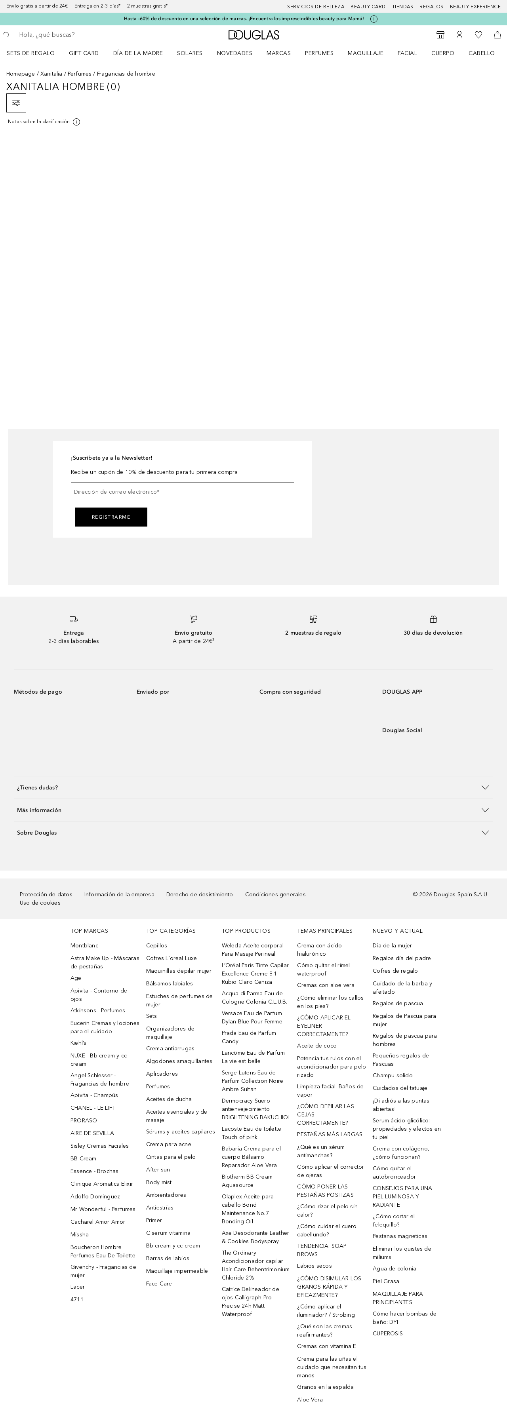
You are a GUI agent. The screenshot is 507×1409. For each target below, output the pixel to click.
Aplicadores (162, 1074)
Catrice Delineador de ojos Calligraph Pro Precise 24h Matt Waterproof (250, 1302)
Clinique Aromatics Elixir (102, 1184)
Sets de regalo (31, 53)
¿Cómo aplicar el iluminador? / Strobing (326, 1310)
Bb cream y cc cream (173, 1245)
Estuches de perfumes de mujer (179, 1000)
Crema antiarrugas (170, 1048)
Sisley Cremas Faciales (100, 1146)
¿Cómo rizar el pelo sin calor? (327, 1210)
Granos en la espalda (325, 1387)
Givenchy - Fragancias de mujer (103, 1271)
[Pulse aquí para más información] (373, 19)
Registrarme (111, 517)
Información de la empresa (119, 894)
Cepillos (157, 945)
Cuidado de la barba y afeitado (402, 987)
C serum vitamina (168, 1233)
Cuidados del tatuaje (400, 1088)
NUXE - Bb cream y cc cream (99, 1059)
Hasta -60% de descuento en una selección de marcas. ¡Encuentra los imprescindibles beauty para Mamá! (244, 18)
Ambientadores (166, 1195)
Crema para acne (168, 1144)
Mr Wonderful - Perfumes (103, 1209)
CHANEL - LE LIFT (93, 1108)
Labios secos (314, 1266)
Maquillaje (365, 53)
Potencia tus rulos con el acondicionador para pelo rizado (331, 1066)
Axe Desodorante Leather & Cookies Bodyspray (256, 1237)
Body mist (159, 1182)
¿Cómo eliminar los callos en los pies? (330, 1002)
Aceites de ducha (169, 1099)
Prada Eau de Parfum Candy (249, 1037)
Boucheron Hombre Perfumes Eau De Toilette (103, 1251)
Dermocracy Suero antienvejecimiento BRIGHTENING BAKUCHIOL (256, 1109)
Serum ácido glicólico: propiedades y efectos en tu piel (407, 1129)
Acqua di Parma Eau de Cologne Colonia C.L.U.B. (255, 997)
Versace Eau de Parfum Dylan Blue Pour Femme (252, 1017)
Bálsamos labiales (169, 983)
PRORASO (84, 1120)
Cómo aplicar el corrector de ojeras (330, 1171)
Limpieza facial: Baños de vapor (330, 1090)
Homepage (20, 73)
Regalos (431, 7)
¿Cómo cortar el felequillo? (394, 1220)
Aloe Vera (310, 1399)
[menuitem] (36, 53)
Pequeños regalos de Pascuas (401, 1059)
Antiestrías (159, 1207)
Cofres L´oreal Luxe (171, 958)
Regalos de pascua (398, 1003)
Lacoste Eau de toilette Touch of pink (252, 1133)
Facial (407, 53)
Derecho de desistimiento (199, 894)
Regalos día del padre (402, 958)
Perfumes (319, 53)
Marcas (279, 53)
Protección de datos (46, 894)
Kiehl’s (78, 1043)
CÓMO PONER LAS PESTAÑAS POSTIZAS (325, 1190)
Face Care (159, 1283)
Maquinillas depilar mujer (179, 971)
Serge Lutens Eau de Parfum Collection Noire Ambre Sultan (253, 1081)
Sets (151, 1016)
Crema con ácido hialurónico (319, 949)
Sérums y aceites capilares (180, 1131)
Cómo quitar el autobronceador (394, 1172)
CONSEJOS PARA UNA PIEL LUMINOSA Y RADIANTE (402, 1196)
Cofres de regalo (395, 971)
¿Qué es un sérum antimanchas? (321, 1151)
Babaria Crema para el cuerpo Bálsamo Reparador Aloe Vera (251, 1157)
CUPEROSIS (388, 1333)
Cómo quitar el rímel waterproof (323, 969)
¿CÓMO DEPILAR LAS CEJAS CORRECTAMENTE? (325, 1114)
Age (76, 978)
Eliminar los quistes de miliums (402, 1253)
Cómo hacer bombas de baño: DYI (404, 1317)
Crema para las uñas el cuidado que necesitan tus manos (331, 1367)
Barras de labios (167, 1258)
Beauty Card (368, 7)
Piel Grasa (386, 1281)
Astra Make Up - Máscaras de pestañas (105, 962)
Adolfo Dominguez (95, 1196)
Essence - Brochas (94, 1171)
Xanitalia (51, 73)
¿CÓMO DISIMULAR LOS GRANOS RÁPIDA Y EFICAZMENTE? (329, 1287)
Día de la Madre (138, 53)
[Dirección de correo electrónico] (182, 491)
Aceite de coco (317, 1045)
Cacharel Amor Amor (98, 1222)
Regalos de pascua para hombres (405, 1040)
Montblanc (84, 945)
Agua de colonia (394, 1268)
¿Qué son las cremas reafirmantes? (324, 1330)
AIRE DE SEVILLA (92, 1133)
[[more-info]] (44, 121)
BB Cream (84, 1158)
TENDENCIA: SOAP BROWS (322, 1250)
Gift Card (84, 53)
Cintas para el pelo (171, 1157)
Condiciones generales (275, 894)
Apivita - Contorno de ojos (99, 994)
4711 (77, 1299)
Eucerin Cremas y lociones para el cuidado (105, 1027)
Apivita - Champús (94, 1095)
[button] (253, 787)
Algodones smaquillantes (179, 1061)
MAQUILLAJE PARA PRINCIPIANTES (398, 1298)
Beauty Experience (475, 7)
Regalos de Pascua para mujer (404, 1020)
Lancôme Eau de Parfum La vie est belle (253, 1057)
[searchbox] (77, 35)
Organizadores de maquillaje (170, 1032)
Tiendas (403, 7)
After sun (158, 1169)
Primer (154, 1220)
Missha (80, 1234)
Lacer (78, 1287)
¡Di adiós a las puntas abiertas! (401, 1104)
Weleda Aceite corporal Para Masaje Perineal (253, 949)
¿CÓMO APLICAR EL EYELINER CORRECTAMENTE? (324, 1026)
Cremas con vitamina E (326, 1346)
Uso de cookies (40, 902)
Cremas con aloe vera (326, 985)
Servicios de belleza (315, 7)
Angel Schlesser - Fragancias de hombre (100, 1079)
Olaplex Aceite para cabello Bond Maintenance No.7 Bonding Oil (248, 1209)
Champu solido (393, 1075)
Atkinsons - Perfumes (98, 1010)
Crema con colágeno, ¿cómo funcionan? (401, 1152)
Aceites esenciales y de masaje (177, 1116)
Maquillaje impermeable (177, 1271)
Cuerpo (442, 53)
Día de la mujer (392, 945)
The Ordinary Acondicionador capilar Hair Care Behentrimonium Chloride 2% (256, 1265)
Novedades (235, 53)
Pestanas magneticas (400, 1236)
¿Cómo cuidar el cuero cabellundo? (326, 1230)
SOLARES (190, 53)
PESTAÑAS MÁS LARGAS (329, 1134)
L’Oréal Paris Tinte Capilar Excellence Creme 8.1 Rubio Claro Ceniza (255, 973)
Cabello (482, 53)
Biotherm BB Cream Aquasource (247, 1180)
